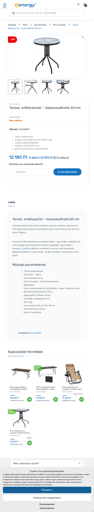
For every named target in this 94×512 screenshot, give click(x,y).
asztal (26, 248)
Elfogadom (47, 490)
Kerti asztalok (59, 25)
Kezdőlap (12, 25)
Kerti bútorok (40, 25)
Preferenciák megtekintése (47, 497)
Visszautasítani (47, 504)
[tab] (11, 203)
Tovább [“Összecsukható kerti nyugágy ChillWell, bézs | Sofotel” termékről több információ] (81, 399)
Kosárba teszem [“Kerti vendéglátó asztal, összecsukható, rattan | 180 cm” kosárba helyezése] (55, 399)
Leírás (11, 202)
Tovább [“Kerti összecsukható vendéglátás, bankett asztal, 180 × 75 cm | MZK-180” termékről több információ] (29, 399)
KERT (25, 25)
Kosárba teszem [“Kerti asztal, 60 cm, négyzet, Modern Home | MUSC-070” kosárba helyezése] (29, 443)
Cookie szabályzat (47, 508)
